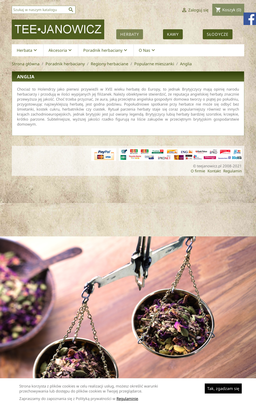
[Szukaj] (44, 10)
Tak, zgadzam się (223, 388)
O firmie (198, 170)
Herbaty (129, 34)
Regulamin (232, 170)
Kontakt (214, 170)
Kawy (173, 34)
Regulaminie (127, 398)
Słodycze (217, 34)
